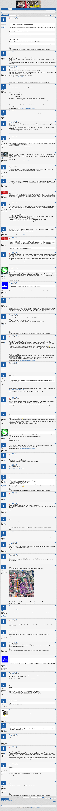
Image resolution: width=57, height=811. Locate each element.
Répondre (2, 15)
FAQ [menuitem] (54, 9)
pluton (11, 735)
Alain (1, 289)
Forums (10, 9)
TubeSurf (2, 274)
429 (4, 117)
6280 (4, 305)
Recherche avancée (55, 10)
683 (4, 626)
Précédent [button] (45, 15)
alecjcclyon (2, 89)
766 (4, 159)
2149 (4, 91)
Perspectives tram (5, 14)
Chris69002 (2, 115)
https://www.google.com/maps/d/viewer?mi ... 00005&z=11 (28, 108)
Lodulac (2, 194)
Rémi (11, 203)
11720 (5, 24)
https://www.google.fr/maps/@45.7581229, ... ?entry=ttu (30, 386)
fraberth (2, 56)
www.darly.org (3, 27)
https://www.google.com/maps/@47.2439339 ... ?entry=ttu (26, 76)
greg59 (2, 157)
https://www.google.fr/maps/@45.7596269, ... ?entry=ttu (17, 389)
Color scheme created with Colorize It (35, 807)
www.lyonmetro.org (3, 28)
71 (4, 185)
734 (4, 58)
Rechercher (11, 10)
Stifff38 (2, 183)
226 (4, 196)
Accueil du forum (3, 9)
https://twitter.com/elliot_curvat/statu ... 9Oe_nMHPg (16, 468)
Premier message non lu (5, 10)
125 (4, 499)
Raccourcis (7, 9)
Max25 (2, 497)
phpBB (21, 807)
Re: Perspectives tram (13, 17)
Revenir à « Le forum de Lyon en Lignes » (6, 800)
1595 (4, 276)
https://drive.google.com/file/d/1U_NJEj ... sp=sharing (21, 160)
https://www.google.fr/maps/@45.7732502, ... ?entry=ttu (17, 609)
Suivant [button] (55, 15)
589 (4, 291)
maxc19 (12, 465)
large (1, 624)
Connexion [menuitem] (55, 9)
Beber (2, 703)
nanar (2, 22)
